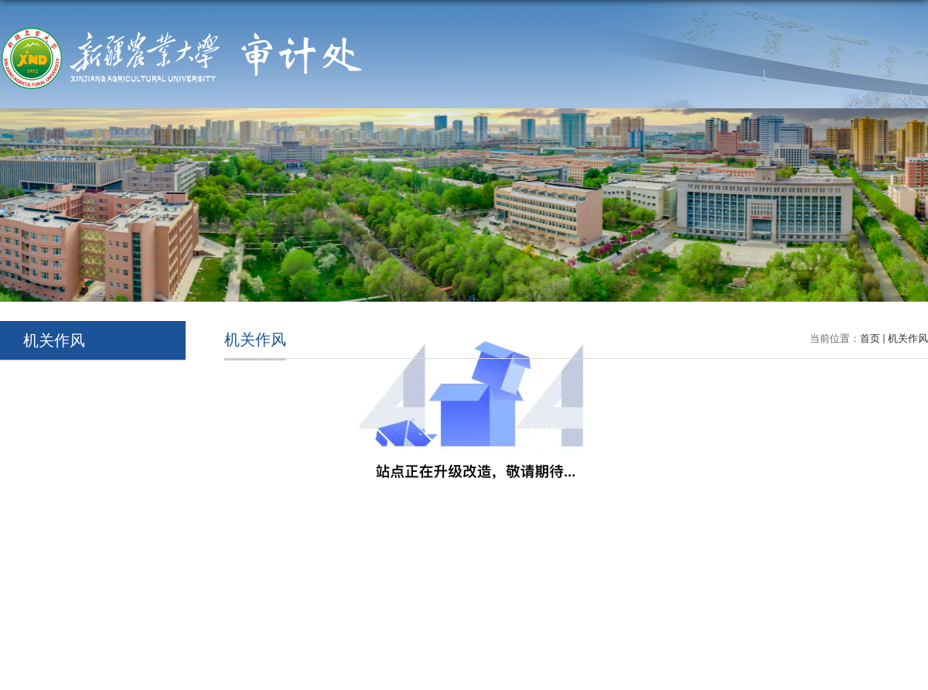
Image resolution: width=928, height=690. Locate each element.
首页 (870, 338)
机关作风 (908, 338)
